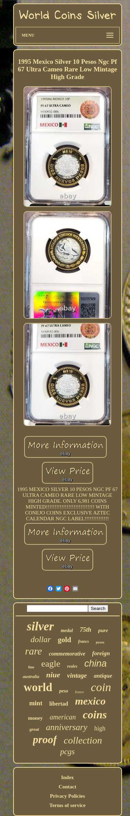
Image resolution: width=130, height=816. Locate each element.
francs (83, 641)
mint (35, 703)
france (79, 692)
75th (85, 629)
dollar (41, 639)
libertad (58, 704)
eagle (50, 664)
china (95, 663)
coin (101, 687)
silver (40, 626)
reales (72, 666)
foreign (101, 653)
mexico (90, 701)
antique (103, 675)
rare (33, 651)
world (38, 687)
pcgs (67, 751)
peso (63, 691)
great (34, 729)
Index (67, 777)
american (63, 717)
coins (95, 714)
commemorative (67, 654)
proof (45, 740)
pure (103, 630)
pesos (100, 642)
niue (53, 674)
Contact (67, 786)
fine (31, 667)
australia (31, 676)
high (99, 728)
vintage (77, 675)
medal (67, 630)
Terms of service (67, 805)
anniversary (66, 727)
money (35, 718)
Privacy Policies (67, 796)
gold (64, 640)
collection (83, 740)
